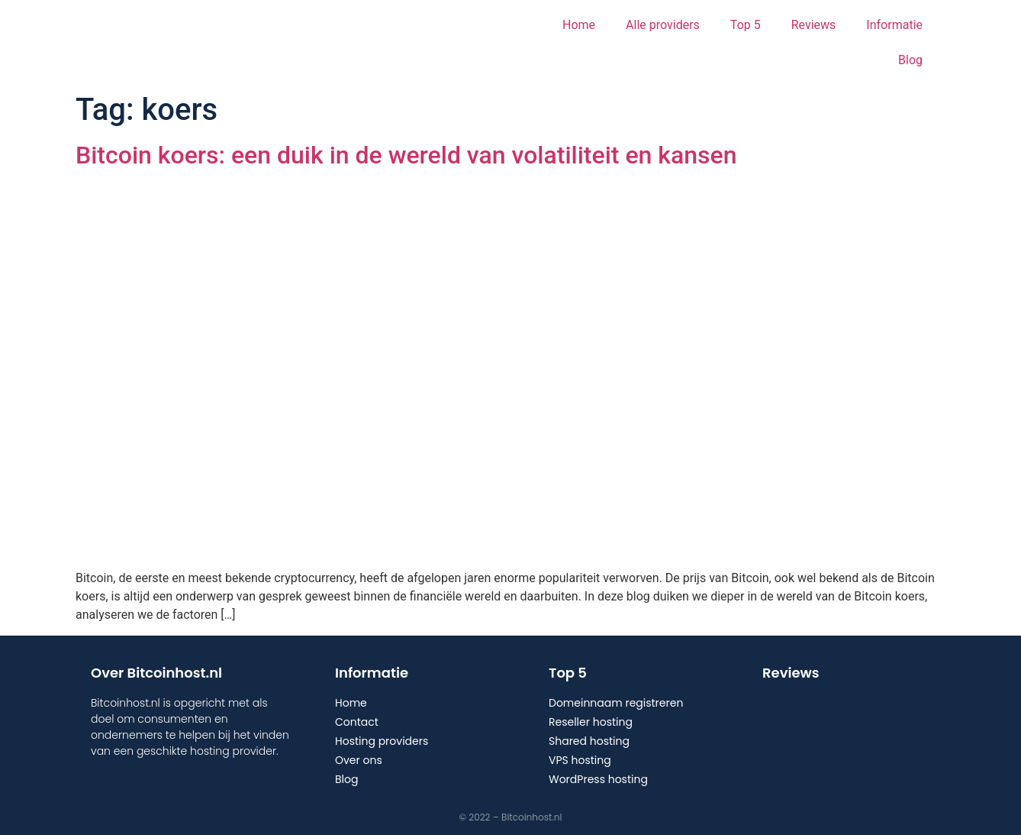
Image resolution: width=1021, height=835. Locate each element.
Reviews (813, 25)
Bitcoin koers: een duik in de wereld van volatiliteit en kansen (406, 155)
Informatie (894, 25)
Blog (910, 60)
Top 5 (745, 25)
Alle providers (663, 25)
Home (578, 25)
